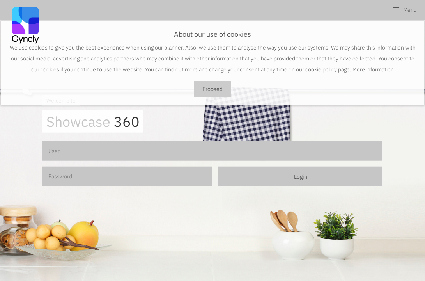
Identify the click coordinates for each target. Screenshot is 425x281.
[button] (404, 10)
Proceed (212, 88)
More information (373, 69)
